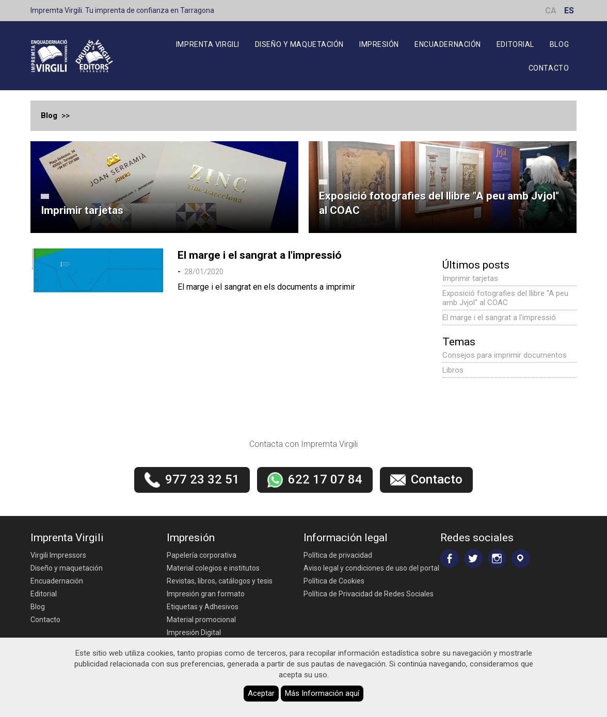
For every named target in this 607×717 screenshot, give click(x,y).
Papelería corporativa (201, 555)
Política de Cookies (334, 581)
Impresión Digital (194, 632)
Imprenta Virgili (207, 44)
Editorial (515, 44)
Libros (453, 370)
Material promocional (201, 619)
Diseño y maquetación (299, 44)
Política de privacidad (338, 555)
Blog (559, 44)
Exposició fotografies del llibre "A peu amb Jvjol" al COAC (439, 203)
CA (550, 10)
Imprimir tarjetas (82, 210)
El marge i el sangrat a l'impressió (260, 255)
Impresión (379, 44)
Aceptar (261, 693)
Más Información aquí (322, 693)
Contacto (549, 68)
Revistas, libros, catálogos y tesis (220, 581)
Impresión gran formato (206, 594)
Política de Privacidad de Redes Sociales (369, 594)
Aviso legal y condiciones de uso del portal (371, 568)
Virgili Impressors (58, 555)
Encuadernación (447, 44)
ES (569, 10)
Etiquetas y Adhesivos (202, 607)
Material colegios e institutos (213, 568)
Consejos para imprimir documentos (504, 355)
